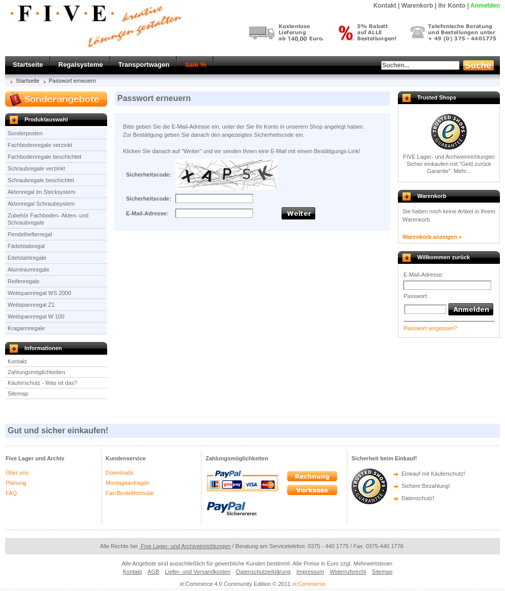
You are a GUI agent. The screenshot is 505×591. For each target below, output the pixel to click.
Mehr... (462, 171)
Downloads (119, 473)
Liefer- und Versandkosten (197, 572)
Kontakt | (386, 5)
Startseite (28, 64)
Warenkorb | (419, 5)
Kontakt (17, 361)
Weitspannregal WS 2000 (39, 293)
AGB (153, 572)
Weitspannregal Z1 (31, 305)
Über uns (17, 473)
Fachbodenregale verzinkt (40, 145)
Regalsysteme (80, 64)
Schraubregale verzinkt (36, 168)
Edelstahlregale (27, 258)
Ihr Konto (451, 5)
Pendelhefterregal (30, 234)
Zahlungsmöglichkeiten (36, 372)
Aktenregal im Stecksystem (41, 192)
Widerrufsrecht (348, 572)
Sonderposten (25, 133)
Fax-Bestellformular (130, 493)
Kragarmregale (26, 328)
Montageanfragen (127, 483)
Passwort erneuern (72, 81)
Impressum (310, 572)
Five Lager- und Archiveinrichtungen (185, 546)
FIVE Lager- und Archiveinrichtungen (449, 157)
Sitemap (18, 393)
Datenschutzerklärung (263, 572)
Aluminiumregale (28, 269)
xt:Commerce (308, 584)
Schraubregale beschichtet (41, 180)
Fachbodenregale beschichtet (44, 157)
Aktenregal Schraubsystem (41, 204)
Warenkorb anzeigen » (432, 237)
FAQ (11, 493)
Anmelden (485, 5)
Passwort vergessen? (430, 328)
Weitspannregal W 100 (36, 316)
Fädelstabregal (26, 246)
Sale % (195, 64)
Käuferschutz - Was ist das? (43, 383)
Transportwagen (143, 64)
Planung (16, 483)
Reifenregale (23, 281)
